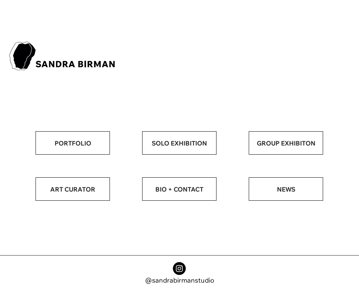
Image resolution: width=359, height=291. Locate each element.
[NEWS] (286, 189)
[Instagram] (179, 268)
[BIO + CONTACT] (179, 189)
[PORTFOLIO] (73, 143)
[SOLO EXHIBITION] (179, 143)
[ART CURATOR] (73, 189)
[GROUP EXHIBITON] (286, 143)
